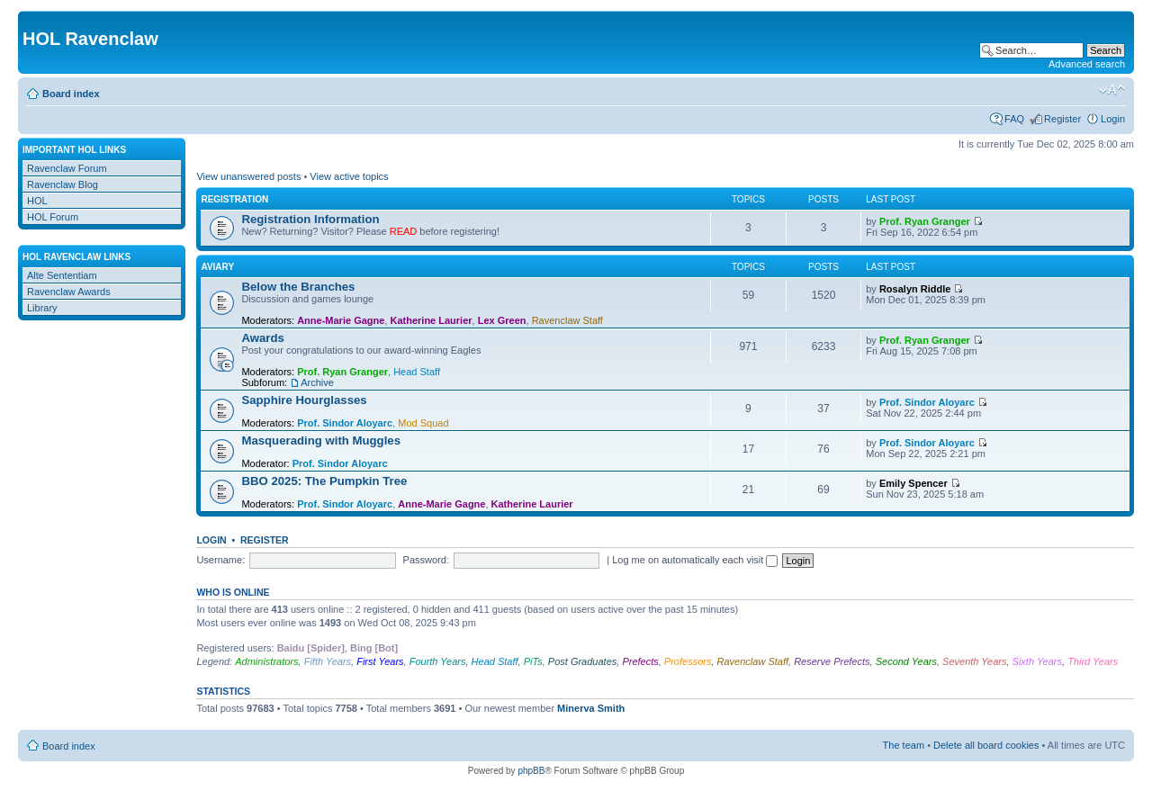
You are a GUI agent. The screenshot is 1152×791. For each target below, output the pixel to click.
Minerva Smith (591, 708)
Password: (426, 559)
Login (1113, 118)
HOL (37, 200)
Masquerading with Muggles (320, 440)
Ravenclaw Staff (567, 320)
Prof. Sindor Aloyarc (344, 423)
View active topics (349, 176)
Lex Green (502, 320)
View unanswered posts (248, 176)
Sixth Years (1037, 661)
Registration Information (310, 219)
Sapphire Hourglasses (303, 400)
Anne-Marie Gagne (340, 320)
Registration (234, 199)
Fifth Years (327, 661)
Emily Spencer (913, 483)
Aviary (217, 267)
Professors (688, 661)
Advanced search (1086, 63)
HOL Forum (52, 216)
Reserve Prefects (831, 661)
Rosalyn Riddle (914, 288)
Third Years (1092, 661)
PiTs (533, 661)
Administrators (266, 661)
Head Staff (416, 371)
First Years (379, 661)
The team (903, 745)
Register (1062, 118)
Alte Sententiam (62, 275)
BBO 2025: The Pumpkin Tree (324, 481)
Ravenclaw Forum (67, 168)
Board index (71, 93)
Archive (317, 382)
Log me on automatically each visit (695, 559)
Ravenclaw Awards (69, 291)
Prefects (640, 661)
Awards (262, 338)
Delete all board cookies (986, 745)
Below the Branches (298, 286)
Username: (220, 559)
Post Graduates (582, 661)
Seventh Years (974, 661)
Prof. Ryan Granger (924, 221)
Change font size (1112, 90)
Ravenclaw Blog (62, 184)
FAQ (1014, 118)
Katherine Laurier (431, 320)
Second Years (906, 661)
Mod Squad (423, 423)
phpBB (531, 771)
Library (42, 307)
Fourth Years (438, 661)
